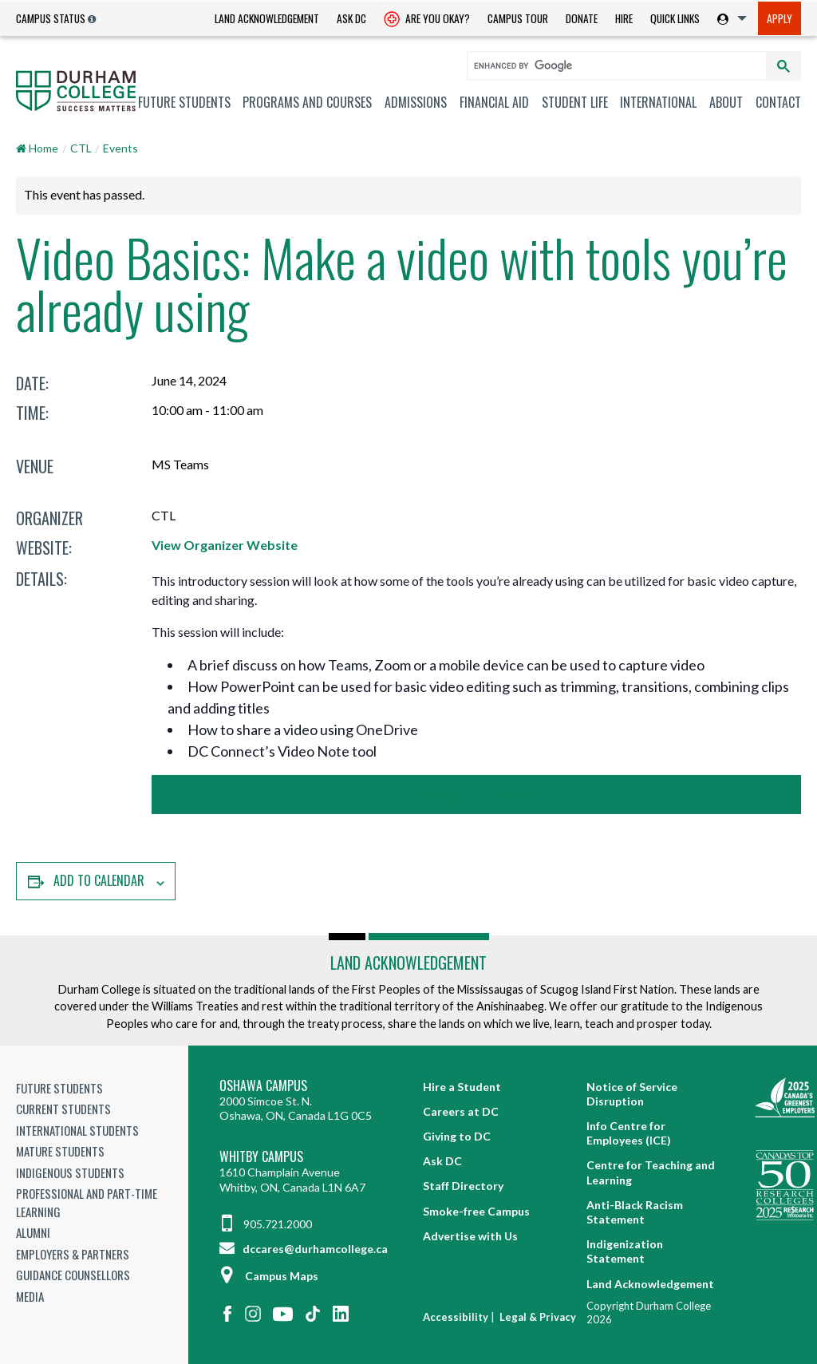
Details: (41, 579)
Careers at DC (461, 1111)
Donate (582, 18)
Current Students (63, 1108)
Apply (779, 18)
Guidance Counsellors (73, 1274)
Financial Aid (494, 102)
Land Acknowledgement (267, 18)
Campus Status (50, 18)
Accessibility (455, 1317)
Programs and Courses (307, 102)
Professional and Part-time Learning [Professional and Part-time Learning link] (86, 1202)
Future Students (184, 102)
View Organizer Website (225, 544)
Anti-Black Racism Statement (634, 1212)
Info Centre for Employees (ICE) (628, 1133)
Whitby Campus (261, 1157)
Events (120, 148)
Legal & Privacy (537, 1317)
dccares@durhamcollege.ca (303, 1248)
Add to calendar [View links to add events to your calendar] (98, 880)
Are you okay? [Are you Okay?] (427, 20)
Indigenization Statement (624, 1251)
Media (30, 1296)
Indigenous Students (70, 1172)
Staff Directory (463, 1185)
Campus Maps (268, 1276)
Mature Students (60, 1151)
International (658, 102)
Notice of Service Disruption (631, 1094)
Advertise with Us (470, 1236)
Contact (778, 102)
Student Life (575, 102)
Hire (624, 18)
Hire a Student (462, 1086)
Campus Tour (517, 18)
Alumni (33, 1232)
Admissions (416, 102)
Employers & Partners (72, 1254)
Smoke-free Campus (476, 1211)
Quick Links (675, 18)
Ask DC (351, 18)
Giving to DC (457, 1136)
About (726, 102)
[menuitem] (267, 19)
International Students (77, 1130)
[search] (609, 65)
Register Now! (476, 794)
